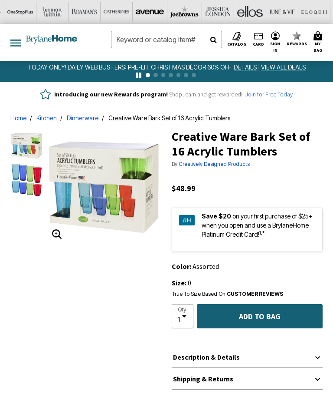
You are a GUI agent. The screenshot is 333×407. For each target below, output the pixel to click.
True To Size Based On (227, 294)
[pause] (138, 75)
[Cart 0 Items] (319, 42)
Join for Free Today (269, 94)
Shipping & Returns (203, 378)
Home (18, 118)
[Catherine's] (22, 12)
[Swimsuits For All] (247, 12)
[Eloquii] (215, 12)
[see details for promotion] (246, 67)
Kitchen (46, 118)
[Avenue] (54, 12)
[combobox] (166, 39)
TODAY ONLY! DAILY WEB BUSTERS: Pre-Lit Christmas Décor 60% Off (129, 67)
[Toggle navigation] (16, 42)
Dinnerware (82, 118)
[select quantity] (182, 316)
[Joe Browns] (86, 12)
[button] (275, 42)
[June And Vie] (182, 12)
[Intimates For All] (311, 12)
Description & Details (206, 357)
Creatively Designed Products (214, 164)
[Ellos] (150, 12)
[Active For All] (279, 12)
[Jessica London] (118, 12)
